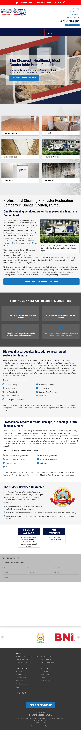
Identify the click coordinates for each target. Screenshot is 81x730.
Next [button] (78, 635)
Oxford (36, 406)
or (72, 25)
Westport (43, 406)
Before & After (45, 670)
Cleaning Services (47, 655)
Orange (6, 242)
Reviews (43, 682)
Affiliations (19, 679)
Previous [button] (2, 635)
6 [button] (47, 100)
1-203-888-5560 (69, 21)
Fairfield (31, 242)
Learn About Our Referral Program (41, 280)
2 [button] (38, 100)
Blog (17, 686)
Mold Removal (46, 658)
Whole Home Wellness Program (27, 655)
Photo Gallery (45, 679)
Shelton (12, 242)
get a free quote (40, 703)
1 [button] (35, 100)
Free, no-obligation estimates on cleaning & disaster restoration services (61, 333)
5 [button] (44, 100)
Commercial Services (23, 661)
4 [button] (42, 100)
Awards (18, 673)
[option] (40, 68)
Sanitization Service (47, 661)
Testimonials (45, 673)
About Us (19, 670)
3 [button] (40, 100)
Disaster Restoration (23, 658)
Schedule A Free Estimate (26, 76)
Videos (43, 676)
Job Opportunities (22, 682)
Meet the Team (21, 676)
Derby (25, 242)
